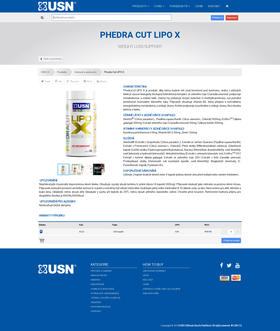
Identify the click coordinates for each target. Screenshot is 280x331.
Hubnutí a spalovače (85, 72)
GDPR (146, 275)
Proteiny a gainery (101, 270)
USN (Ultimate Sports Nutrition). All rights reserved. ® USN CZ (210, 325)
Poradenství (180, 6)
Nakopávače (97, 284)
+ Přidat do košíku (231, 241)
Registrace (232, 18)
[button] (117, 124)
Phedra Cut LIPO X (114, 72)
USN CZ (45, 72)
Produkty (140, 6)
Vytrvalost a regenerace (105, 293)
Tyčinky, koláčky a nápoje (105, 297)
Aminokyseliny (99, 275)
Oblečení (96, 302)
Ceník (199, 6)
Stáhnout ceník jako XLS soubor (161, 288)
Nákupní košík (151, 293)
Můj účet (148, 279)
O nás (159, 6)
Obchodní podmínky (154, 270)
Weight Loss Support (140, 46)
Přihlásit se (217, 18)
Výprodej (96, 311)
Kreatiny (95, 279)
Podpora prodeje (100, 306)
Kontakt (214, 6)
